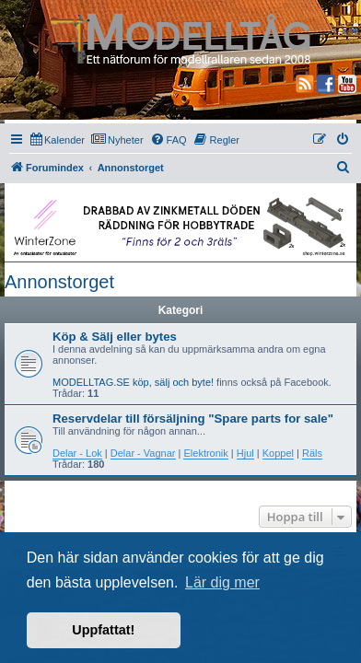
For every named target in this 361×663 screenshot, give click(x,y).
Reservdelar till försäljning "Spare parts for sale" (192, 418)
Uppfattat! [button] (103, 629)
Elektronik (205, 453)
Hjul (245, 453)
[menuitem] (57, 140)
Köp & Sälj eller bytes (114, 336)
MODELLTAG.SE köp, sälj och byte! (133, 382)
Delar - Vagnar (143, 453)
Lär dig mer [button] (222, 582)
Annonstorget (59, 282)
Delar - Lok (77, 453)
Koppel (278, 453)
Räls (312, 453)
